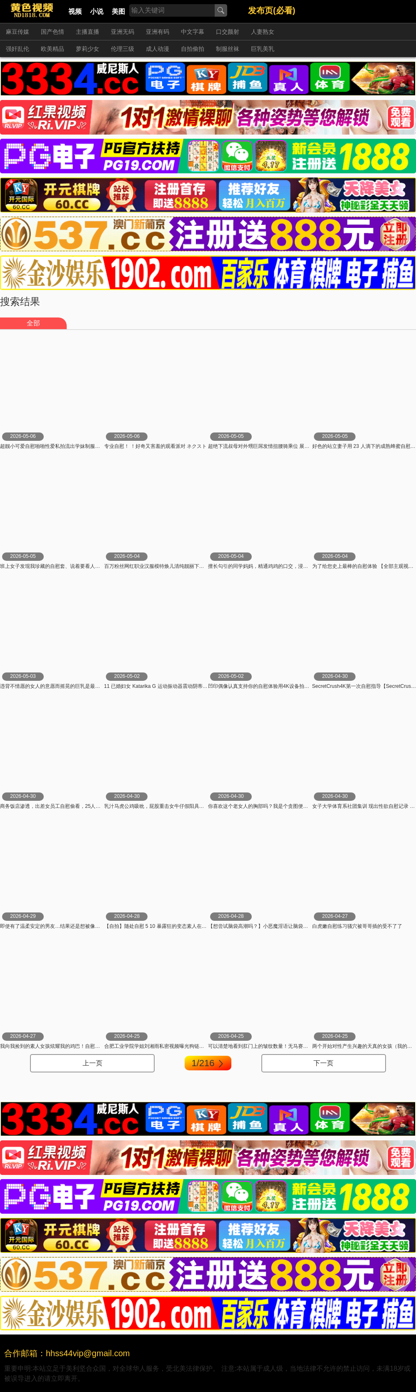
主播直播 (87, 31)
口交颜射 (227, 31)
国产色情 (52, 31)
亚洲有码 (157, 31)
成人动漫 (157, 48)
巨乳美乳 (262, 48)
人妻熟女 (262, 31)
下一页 (323, 1063)
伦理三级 (122, 48)
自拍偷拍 (192, 48)
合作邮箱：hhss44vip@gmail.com (67, 1353)
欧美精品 (52, 48)
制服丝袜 (227, 48)
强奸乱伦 (17, 48)
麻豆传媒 (17, 31)
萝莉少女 (87, 48)
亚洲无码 (122, 31)
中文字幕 (192, 31)
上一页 (93, 1063)
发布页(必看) (271, 10)
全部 (33, 323)
